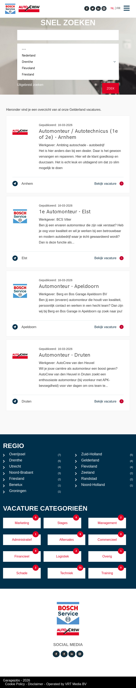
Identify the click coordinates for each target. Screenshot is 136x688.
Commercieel (107, 539)
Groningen (35, 492)
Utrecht (35, 467)
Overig (107, 556)
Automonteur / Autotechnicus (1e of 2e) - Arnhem (78, 134)
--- (68, 49)
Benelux (35, 486)
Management (107, 523)
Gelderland (107, 461)
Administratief (22, 539)
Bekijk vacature (105, 183)
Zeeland (107, 473)
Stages (62, 523)
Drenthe (68, 62)
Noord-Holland (107, 486)
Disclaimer (35, 684)
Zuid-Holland (107, 455)
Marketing (22, 523)
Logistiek (62, 556)
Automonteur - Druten (64, 355)
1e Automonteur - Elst (65, 211)
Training (107, 573)
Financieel (21, 556)
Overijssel (35, 455)
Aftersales (66, 539)
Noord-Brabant (35, 473)
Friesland (68, 74)
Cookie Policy (15, 684)
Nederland (68, 55)
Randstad (107, 480)
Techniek (66, 573)
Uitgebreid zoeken (30, 84)
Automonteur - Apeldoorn (69, 286)
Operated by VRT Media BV (66, 684)
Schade (21, 573)
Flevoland (68, 68)
